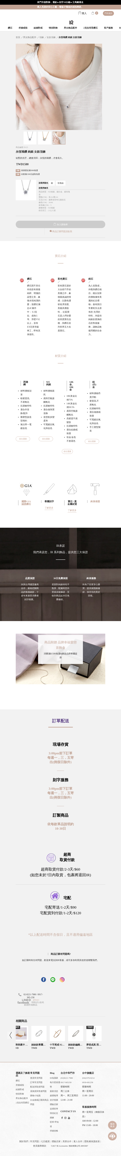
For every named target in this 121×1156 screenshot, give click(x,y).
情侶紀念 (54, 1113)
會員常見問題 (36, 1078)
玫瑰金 (61, 183)
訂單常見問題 (36, 1082)
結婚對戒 (38, 28)
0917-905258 (66, 1082)
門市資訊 (108, 13)
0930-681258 (87, 1082)
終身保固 (95, 501)
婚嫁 (52, 1117)
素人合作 (77, 1141)
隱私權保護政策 (92, 1141)
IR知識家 (54, 1078)
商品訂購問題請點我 (60, 231)
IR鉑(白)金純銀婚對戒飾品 (30, 1003)
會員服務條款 (39, 1146)
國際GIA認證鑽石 (26, 502)
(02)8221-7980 (67, 1078)
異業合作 (67, 1141)
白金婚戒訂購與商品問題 (39, 1102)
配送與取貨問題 (37, 1087)
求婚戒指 (23, 28)
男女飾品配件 (70, 28)
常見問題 (34, 1141)
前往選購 (23, 439)
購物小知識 (35, 1095)
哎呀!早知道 (54, 1124)
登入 (82, 13)
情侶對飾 (53, 28)
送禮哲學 (54, 1109)
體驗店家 (54, 1104)
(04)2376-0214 (88, 1078)
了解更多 (49, 508)
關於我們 (23, 1141)
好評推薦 (54, 1100)
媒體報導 (54, 1095)
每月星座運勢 (55, 1084)
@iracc (35, 1000)
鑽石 (10, 28)
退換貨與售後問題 (38, 1091)
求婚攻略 (54, 1131)
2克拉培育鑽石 (90, 28)
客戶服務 (108, 28)
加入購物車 (60, 224)
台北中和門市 (68, 1073)
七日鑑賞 (45, 1141)
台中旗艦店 (88, 1073)
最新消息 (54, 1091)
